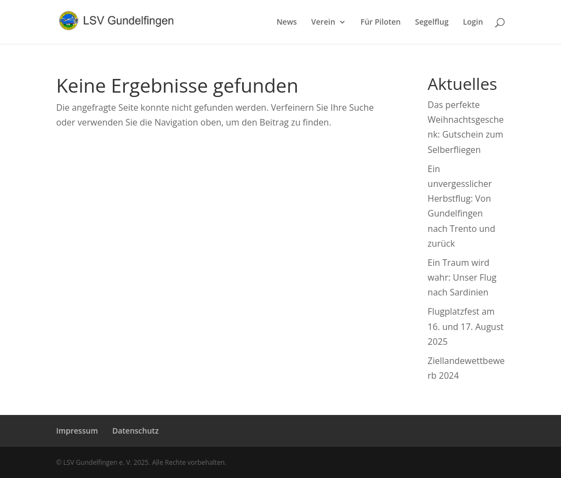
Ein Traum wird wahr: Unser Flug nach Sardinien (462, 277)
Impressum (77, 430)
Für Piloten (380, 22)
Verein (323, 22)
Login (473, 22)
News (287, 22)
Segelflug (432, 22)
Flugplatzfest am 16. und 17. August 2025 (466, 326)
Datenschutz (135, 430)
